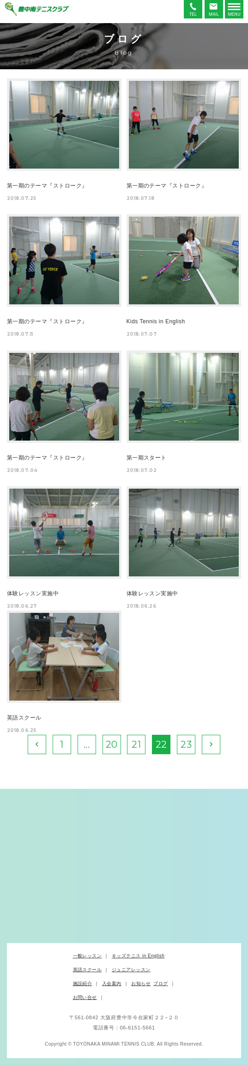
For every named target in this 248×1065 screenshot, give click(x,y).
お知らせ (141, 983)
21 (136, 744)
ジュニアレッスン (131, 969)
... (87, 744)
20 (112, 744)
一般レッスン (87, 955)
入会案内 (111, 983)
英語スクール (87, 969)
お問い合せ (85, 997)
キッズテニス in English (138, 955)
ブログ (160, 983)
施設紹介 (82, 983)
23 (186, 744)
